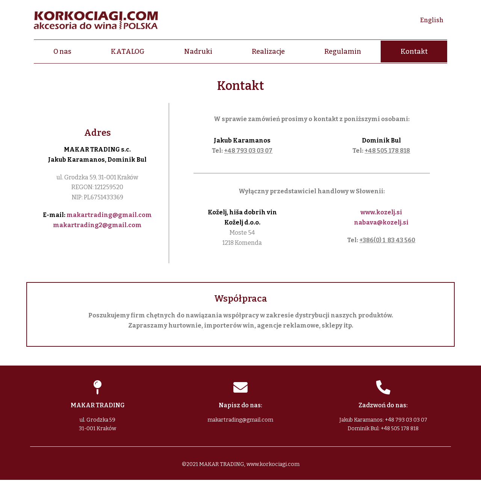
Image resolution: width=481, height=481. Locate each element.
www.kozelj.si (381, 212)
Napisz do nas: (240, 406)
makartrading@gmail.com (109, 214)
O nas (62, 51)
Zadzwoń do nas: (383, 406)
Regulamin (342, 51)
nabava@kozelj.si (381, 222)
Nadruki (198, 51)
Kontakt (414, 51)
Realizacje (268, 51)
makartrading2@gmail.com (97, 225)
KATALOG (128, 51)
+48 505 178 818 (387, 150)
